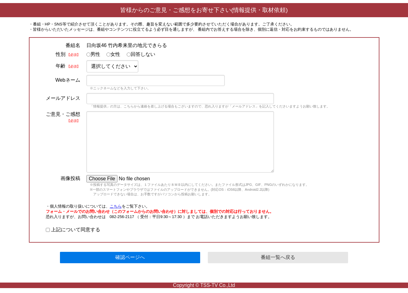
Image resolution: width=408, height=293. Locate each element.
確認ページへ (130, 257)
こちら (116, 206)
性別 (68, 54)
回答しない (141, 54)
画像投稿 (70, 178)
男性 (93, 54)
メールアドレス (63, 98)
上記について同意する (73, 229)
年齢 (68, 65)
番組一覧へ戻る (278, 257)
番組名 (72, 45)
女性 (113, 54)
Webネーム (67, 80)
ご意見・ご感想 (63, 117)
